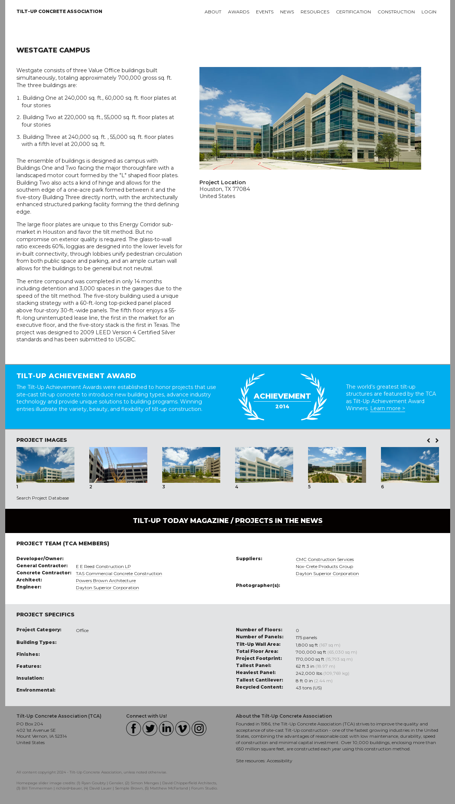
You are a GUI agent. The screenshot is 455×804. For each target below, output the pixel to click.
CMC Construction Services (325, 559)
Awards (238, 12)
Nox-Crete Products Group (324, 566)
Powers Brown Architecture (106, 580)
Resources (315, 12)
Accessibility (279, 760)
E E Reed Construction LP (103, 566)
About (213, 12)
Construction (396, 12)
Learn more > (387, 408)
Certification (353, 12)
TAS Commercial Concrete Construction (119, 573)
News (287, 12)
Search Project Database (42, 498)
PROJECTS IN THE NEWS (279, 521)
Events (264, 12)
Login (429, 12)
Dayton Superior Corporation (107, 587)
